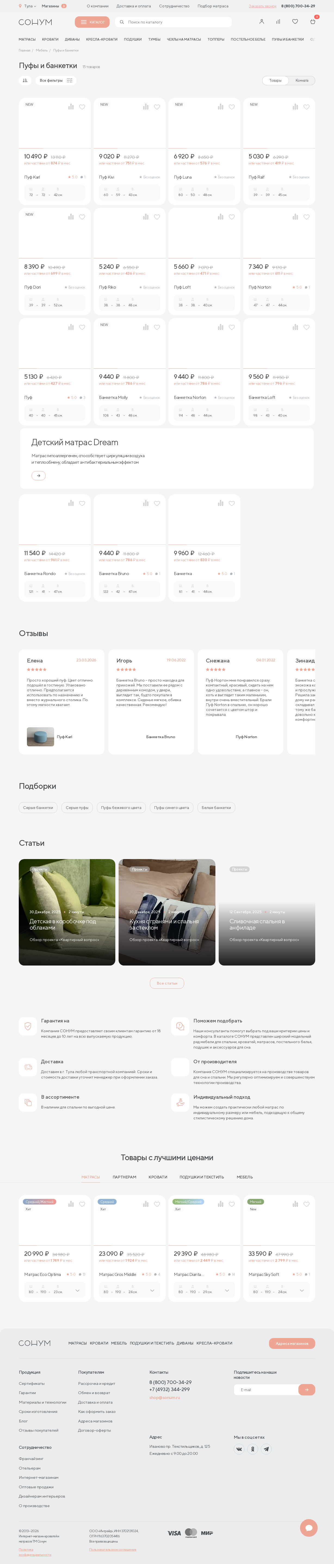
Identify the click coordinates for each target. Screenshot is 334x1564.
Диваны (72, 39)
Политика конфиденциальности (35, 1552)
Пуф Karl (32, 177)
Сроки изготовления (38, 1411)
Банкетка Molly (113, 397)
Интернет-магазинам (38, 1477)
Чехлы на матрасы (184, 39)
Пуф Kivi (106, 177)
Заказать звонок (262, 6)
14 (231, 1274)
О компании (98, 6)
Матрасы (90, 1177)
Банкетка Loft (262, 397)
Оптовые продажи (36, 1486)
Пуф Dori (32, 287)
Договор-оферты (94, 1430)
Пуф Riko (107, 287)
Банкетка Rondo (39, 574)
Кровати (50, 39)
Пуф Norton (260, 287)
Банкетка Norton (190, 397)
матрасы (27, 39)
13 (82, 1274)
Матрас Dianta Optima (187, 1274)
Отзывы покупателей (38, 1430)
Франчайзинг (31, 1458)
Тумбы (154, 39)
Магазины (50, 6)
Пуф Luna (182, 177)
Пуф (28, 397)
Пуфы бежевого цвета (121, 807)
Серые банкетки (38, 807)
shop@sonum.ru (164, 1397)
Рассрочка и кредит (96, 1383)
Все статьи (167, 983)
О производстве (34, 1505)
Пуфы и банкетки (288, 39)
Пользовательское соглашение (113, 1549)
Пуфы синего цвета (171, 807)
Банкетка (183, 574)
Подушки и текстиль (202, 1177)
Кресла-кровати (101, 39)
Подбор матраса (213, 6)
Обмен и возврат (94, 1392)
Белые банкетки (216, 807)
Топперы (216, 39)
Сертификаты (32, 1383)
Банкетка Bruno (114, 574)
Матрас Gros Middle (117, 1274)
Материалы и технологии (42, 1402)
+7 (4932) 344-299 (169, 1389)
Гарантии (27, 1392)
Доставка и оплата (134, 6)
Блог (23, 1421)
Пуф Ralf (256, 177)
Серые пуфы (77, 807)
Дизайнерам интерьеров (42, 1496)
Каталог (92, 22)
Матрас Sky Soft (264, 1274)
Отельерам (30, 1468)
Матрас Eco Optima (42, 1274)
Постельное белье (248, 39)
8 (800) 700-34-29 (298, 6)
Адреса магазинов (292, 1343)
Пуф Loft (182, 287)
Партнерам (124, 1177)
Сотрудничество (174, 6)
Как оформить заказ (97, 1411)
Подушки (133, 39)
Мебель (245, 1177)
